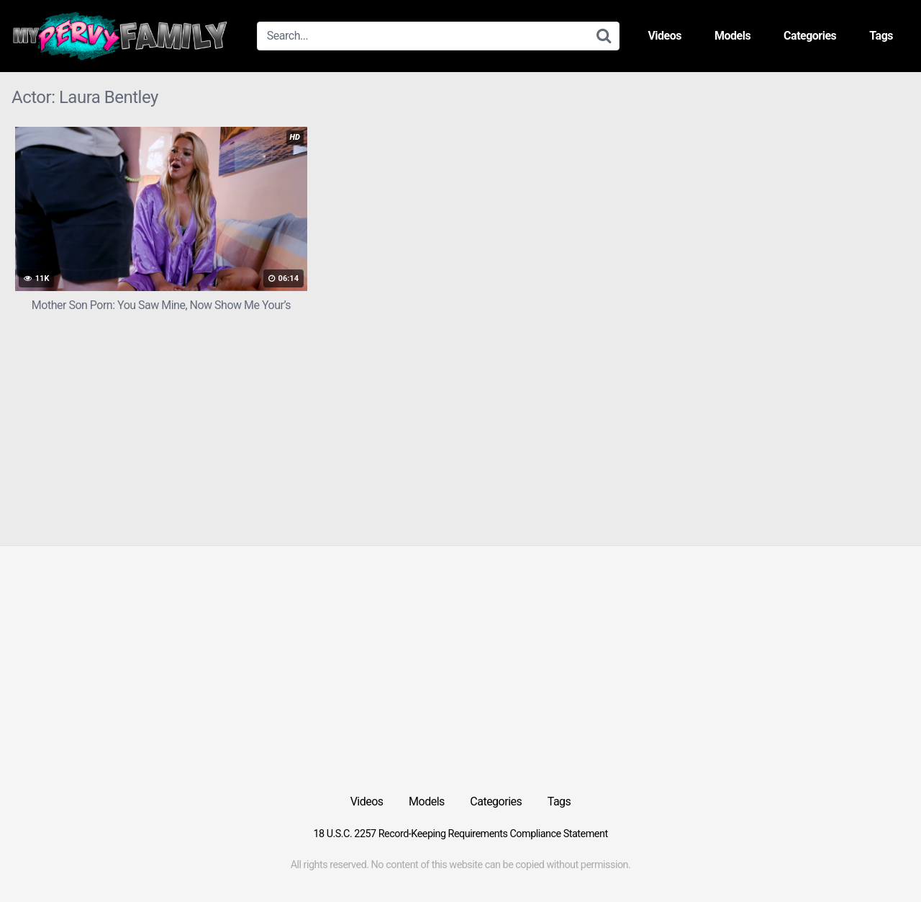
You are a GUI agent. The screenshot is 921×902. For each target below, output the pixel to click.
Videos (664, 36)
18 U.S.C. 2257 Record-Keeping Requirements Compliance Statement (460, 834)
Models (732, 36)
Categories (810, 36)
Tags (881, 36)
